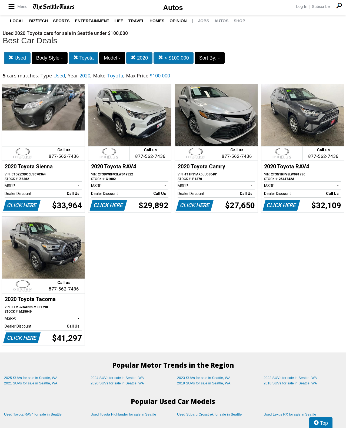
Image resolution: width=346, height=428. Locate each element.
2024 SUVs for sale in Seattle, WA (117, 378)
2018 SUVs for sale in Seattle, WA (290, 383)
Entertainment (92, 20)
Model (112, 58)
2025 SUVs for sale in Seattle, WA (31, 378)
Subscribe (321, 6)
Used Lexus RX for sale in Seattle (290, 414)
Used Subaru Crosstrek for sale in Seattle (209, 414)
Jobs (203, 20)
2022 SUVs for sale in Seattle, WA (290, 378)
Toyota (83, 58)
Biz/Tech (38, 20)
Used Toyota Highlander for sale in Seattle (123, 414)
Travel (136, 20)
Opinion (178, 20)
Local (17, 20)
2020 (139, 58)
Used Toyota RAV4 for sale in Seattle (33, 414)
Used (17, 58)
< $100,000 (173, 58)
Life (118, 20)
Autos (173, 8)
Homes (156, 20)
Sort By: (209, 58)
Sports (61, 20)
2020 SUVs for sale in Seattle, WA (117, 383)
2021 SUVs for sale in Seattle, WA (31, 383)
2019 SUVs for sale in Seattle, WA (204, 383)
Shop (239, 20)
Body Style (49, 58)
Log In (301, 6)
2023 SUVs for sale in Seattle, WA (204, 378)
